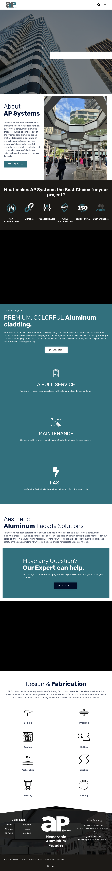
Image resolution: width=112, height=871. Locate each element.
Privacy (39, 859)
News (27, 829)
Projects (27, 825)
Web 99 (31, 859)
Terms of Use (50, 859)
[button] (15, 164)
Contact (27, 833)
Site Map (60, 859)
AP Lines (9, 829)
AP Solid (9, 833)
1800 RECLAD (94, 836)
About (9, 825)
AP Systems (14, 859)
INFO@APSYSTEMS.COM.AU (94, 839)
